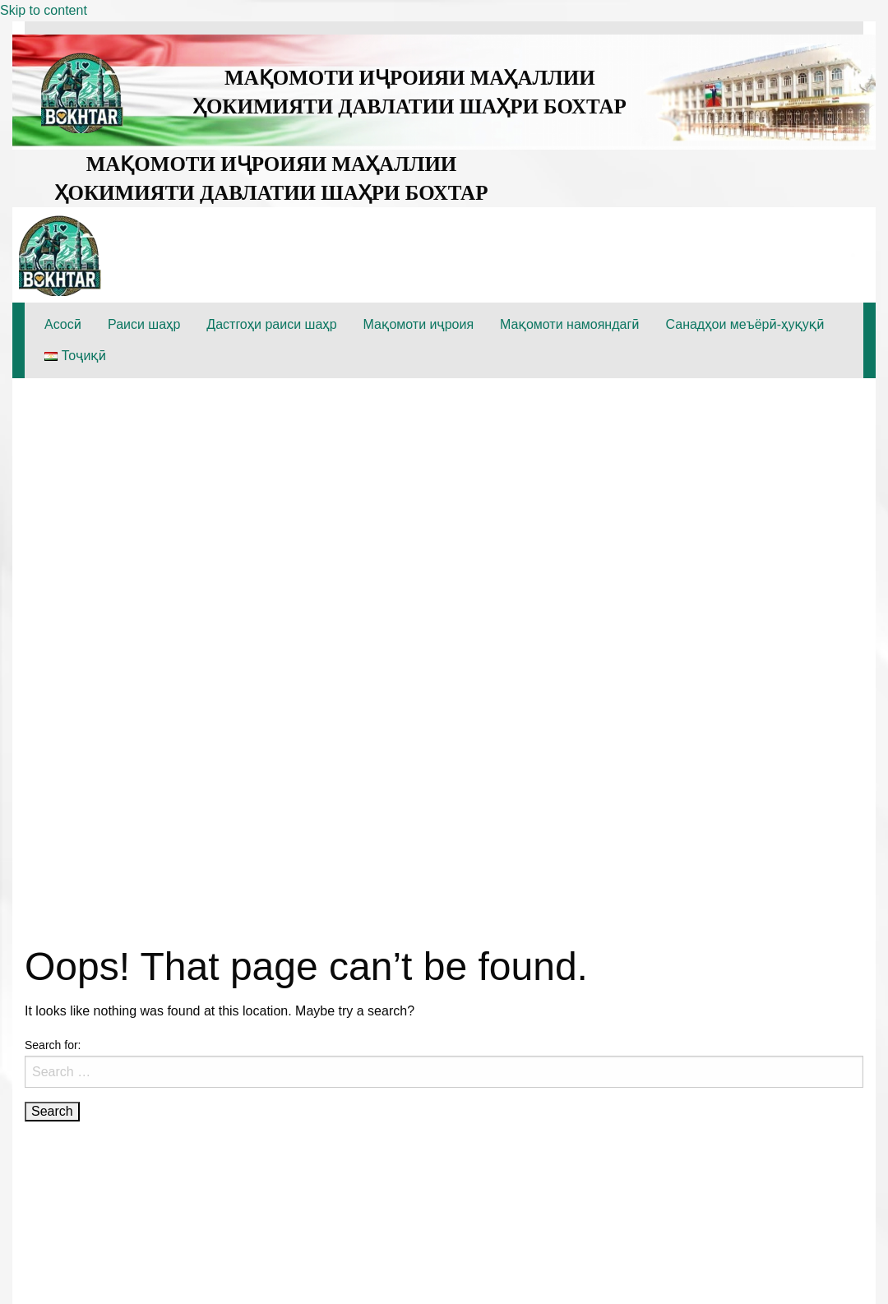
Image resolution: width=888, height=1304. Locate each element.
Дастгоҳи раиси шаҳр (271, 324)
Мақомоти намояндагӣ (569, 324)
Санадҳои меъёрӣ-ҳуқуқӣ (745, 324)
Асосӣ (62, 324)
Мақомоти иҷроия (418, 324)
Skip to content (43, 10)
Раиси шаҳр (144, 324)
